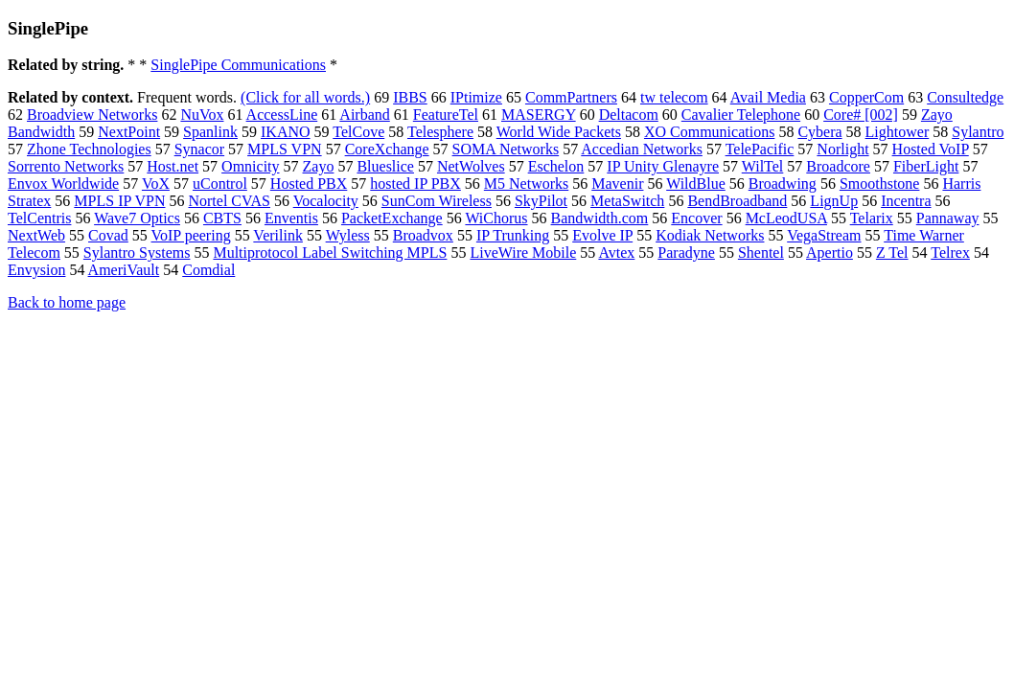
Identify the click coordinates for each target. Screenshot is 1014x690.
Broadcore (838, 166)
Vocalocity (325, 201)
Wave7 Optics (137, 218)
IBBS (410, 97)
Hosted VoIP (930, 149)
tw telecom (674, 97)
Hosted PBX (308, 183)
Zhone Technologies (89, 149)
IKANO (286, 132)
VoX (156, 183)
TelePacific (760, 149)
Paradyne (686, 252)
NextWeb (36, 235)
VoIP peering (191, 235)
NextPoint (129, 132)
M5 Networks (526, 183)
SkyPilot (541, 201)
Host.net (172, 166)
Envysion (36, 270)
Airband (364, 114)
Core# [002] (860, 114)
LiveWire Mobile (523, 252)
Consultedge (965, 97)
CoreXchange (387, 149)
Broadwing (783, 183)
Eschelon (556, 166)
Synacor (199, 149)
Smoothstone (880, 183)
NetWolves (471, 166)
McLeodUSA (786, 218)
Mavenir (617, 183)
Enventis (291, 218)
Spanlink (210, 132)
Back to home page (67, 302)
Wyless (348, 235)
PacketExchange (392, 218)
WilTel (763, 166)
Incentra (906, 201)
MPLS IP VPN (119, 201)
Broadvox (423, 235)
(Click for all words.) (305, 97)
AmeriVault (124, 270)
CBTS (222, 218)
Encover (696, 218)
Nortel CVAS (229, 201)
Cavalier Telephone (740, 114)
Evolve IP (602, 235)
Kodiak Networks (710, 235)
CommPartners (571, 97)
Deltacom (628, 114)
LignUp (834, 201)
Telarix (871, 218)
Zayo (318, 166)
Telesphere (440, 132)
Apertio (829, 252)
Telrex (950, 252)
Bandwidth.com (600, 218)
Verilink (278, 235)
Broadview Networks (92, 114)
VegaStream (824, 235)
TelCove (358, 132)
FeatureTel (445, 114)
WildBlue (696, 183)
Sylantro (977, 132)
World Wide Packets (558, 132)
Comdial (208, 270)
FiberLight (925, 166)
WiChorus (496, 218)
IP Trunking (512, 235)
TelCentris (39, 218)
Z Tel (892, 252)
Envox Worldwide (63, 183)
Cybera (819, 132)
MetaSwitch (627, 201)
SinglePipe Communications (238, 65)
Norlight (842, 149)
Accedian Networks (642, 149)
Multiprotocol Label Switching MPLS (330, 252)
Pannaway (947, 218)
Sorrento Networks (66, 166)
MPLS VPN (284, 149)
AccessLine (282, 114)
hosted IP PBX (415, 183)
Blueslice (385, 166)
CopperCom (866, 97)
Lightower (897, 132)
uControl (220, 183)
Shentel (761, 252)
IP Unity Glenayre (663, 166)
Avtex (616, 252)
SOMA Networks (506, 149)
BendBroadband (737, 201)
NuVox (201, 114)
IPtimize (476, 97)
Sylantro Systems (137, 252)
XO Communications (709, 132)
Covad (108, 235)
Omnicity (250, 166)
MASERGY (538, 114)
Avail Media (768, 97)
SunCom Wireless (436, 201)
